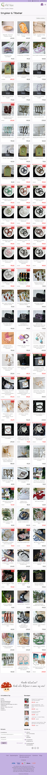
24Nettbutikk (26, 773)
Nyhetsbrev (35, 755)
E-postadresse (4, 732)
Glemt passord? (20, 743)
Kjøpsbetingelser (14, 755)
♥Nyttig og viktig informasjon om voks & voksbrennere (9, 705)
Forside (2, 8)
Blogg (40, 755)
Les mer (32, 771)
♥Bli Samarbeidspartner (6, 701)
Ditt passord (3, 737)
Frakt (7, 755)
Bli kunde (3, 700)
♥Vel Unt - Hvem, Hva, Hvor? (7, 707)
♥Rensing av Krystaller (5, 702)
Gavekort (3, 708)
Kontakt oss (3, 710)
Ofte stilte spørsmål (24, 757)
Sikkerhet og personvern (25, 755)
